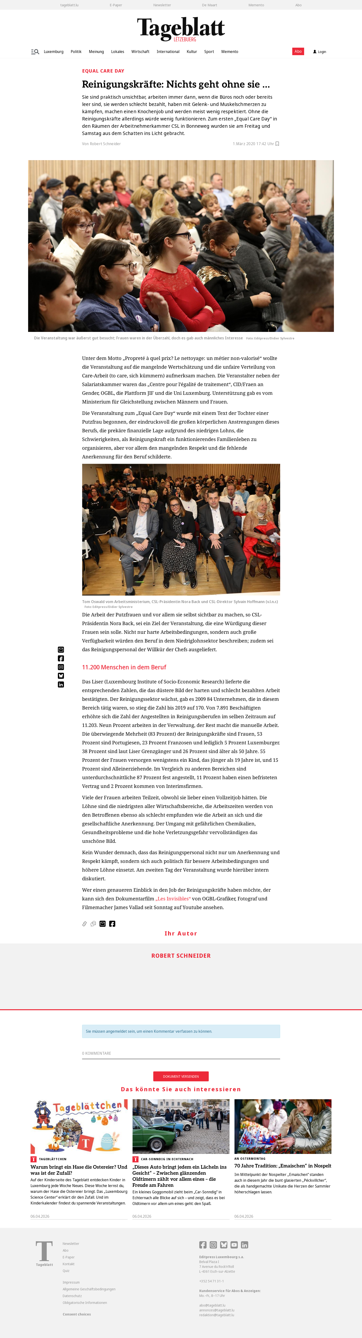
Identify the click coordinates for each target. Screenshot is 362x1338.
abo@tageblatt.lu (212, 1305)
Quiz (66, 1270)
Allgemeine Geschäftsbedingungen (89, 1289)
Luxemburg (53, 51)
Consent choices (77, 1314)
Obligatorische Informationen (85, 1302)
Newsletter (162, 4)
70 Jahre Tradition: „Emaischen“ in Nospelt (282, 1166)
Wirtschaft (140, 51)
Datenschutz (72, 1295)
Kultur (192, 51)
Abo (298, 4)
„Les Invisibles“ (173, 898)
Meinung (96, 51)
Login (319, 51)
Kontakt (69, 1264)
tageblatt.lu (69, 4)
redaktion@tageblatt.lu (216, 1315)
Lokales (117, 51)
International (168, 51)
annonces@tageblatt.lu (216, 1310)
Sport (209, 51)
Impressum (71, 1282)
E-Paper (116, 4)
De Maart (209, 4)
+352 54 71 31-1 (211, 1281)
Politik (76, 51)
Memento (256, 4)
